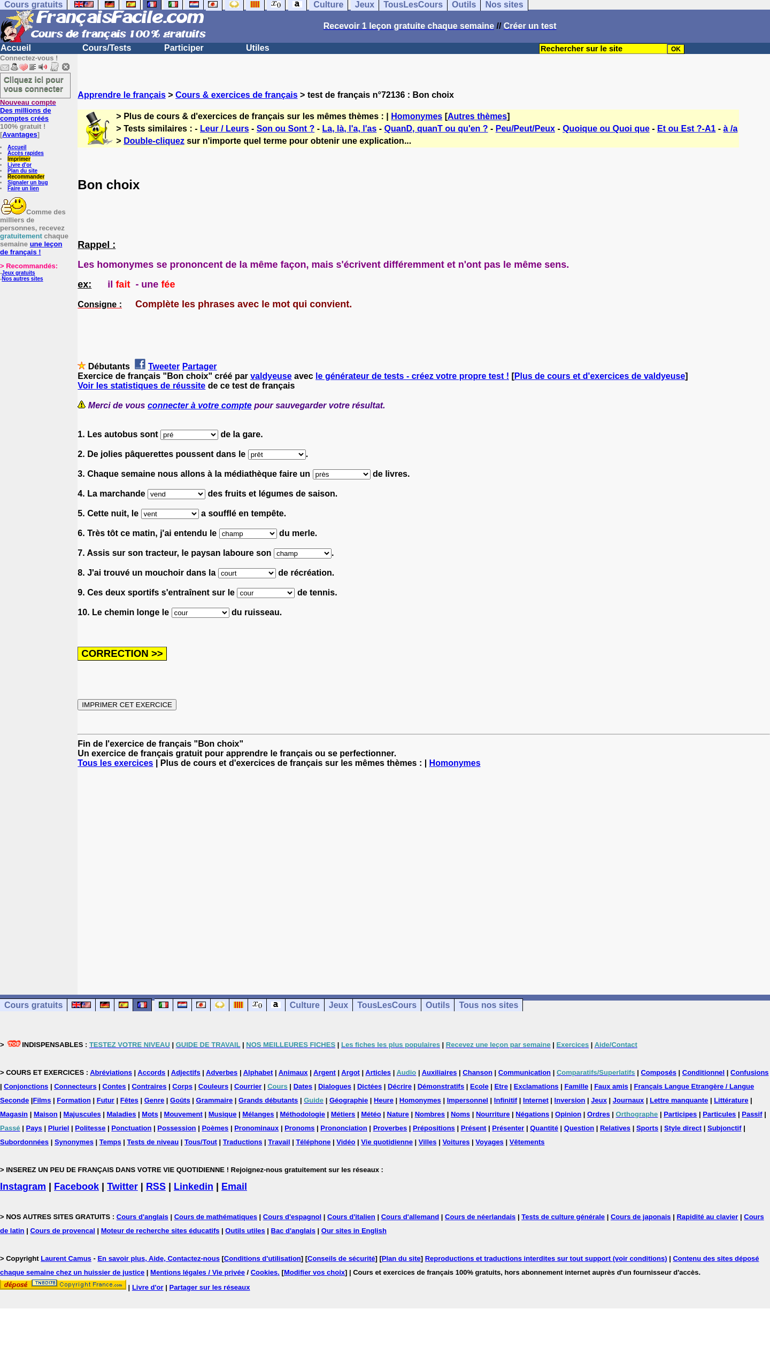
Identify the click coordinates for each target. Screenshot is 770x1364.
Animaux (293, 1072)
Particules (719, 1114)
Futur (105, 1100)
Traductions (243, 1142)
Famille (576, 1086)
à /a (730, 128)
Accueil (16, 47)
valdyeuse (270, 376)
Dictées (369, 1086)
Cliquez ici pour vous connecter (34, 84)
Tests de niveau (153, 1142)
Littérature (731, 1100)
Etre (501, 1086)
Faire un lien (23, 188)
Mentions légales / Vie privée (197, 1272)
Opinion (568, 1114)
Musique (223, 1114)
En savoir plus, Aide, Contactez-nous (158, 1258)
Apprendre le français (122, 94)
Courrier (247, 1086)
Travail (279, 1142)
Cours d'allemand (410, 1217)
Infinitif (505, 1100)
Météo (371, 1114)
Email (234, 1186)
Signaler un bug (27, 182)
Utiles (258, 47)
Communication (524, 1072)
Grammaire (214, 1100)
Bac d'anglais (293, 1231)
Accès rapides (25, 153)
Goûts (180, 1100)
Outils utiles (245, 1231)
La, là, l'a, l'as (349, 128)
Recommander (25, 177)
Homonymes (416, 116)
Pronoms (299, 1128)
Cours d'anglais (142, 1217)
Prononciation (343, 1128)
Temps (110, 1142)
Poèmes (215, 1128)
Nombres (430, 1114)
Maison (46, 1114)
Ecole (479, 1086)
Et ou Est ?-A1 (686, 128)
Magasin (14, 1114)
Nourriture (493, 1114)
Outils (438, 1005)
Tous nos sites (488, 1005)
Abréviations (111, 1072)
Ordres (598, 1114)
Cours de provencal (62, 1231)
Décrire (400, 1086)
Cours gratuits (33, 1005)
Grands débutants (268, 1100)
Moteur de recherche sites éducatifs (160, 1231)
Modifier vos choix (314, 1272)
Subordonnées (24, 1142)
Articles (378, 1072)
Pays (34, 1128)
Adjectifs (186, 1072)
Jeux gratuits (18, 273)
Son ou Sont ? (285, 128)
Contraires (149, 1086)
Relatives (615, 1128)
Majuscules (82, 1114)
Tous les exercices (115, 763)
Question (579, 1128)
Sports (647, 1128)
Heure (384, 1100)
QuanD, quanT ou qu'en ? (436, 128)
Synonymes (74, 1142)
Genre (154, 1100)
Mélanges (258, 1114)
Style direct (683, 1128)
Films (42, 1100)
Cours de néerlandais (480, 1217)
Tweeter (164, 366)
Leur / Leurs (224, 128)
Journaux (628, 1100)
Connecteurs (75, 1086)
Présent (474, 1128)
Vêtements (527, 1142)
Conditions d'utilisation (262, 1258)
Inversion (570, 1100)
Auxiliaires (439, 1072)
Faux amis (611, 1086)
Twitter (122, 1186)
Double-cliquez (154, 140)
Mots (150, 1114)
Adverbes (221, 1072)
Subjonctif (724, 1128)
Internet (536, 1100)
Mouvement (183, 1114)
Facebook (76, 1186)
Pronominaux (256, 1128)
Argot (350, 1072)
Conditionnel (703, 1072)
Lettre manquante (679, 1100)
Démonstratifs (441, 1086)
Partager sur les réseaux (209, 1287)
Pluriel (59, 1128)
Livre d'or (19, 165)
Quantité (544, 1128)
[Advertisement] (424, 872)
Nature (398, 1114)
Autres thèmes (477, 116)
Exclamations (536, 1086)
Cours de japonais (641, 1217)
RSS (156, 1186)
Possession (176, 1128)
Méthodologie (302, 1114)
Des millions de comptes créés (28, 110)
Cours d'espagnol (292, 1217)
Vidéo (345, 1142)
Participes (680, 1114)
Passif (752, 1114)
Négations (532, 1114)
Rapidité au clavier (707, 1217)
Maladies (121, 1114)
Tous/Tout (200, 1142)
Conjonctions (26, 1086)
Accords (151, 1072)
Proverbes (390, 1128)
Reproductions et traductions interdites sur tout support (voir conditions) (546, 1258)
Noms (460, 1114)
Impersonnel (467, 1100)
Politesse (90, 1128)
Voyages (489, 1142)
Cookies (264, 1272)
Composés (658, 1072)
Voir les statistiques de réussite (141, 385)
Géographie (348, 1100)
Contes (114, 1086)
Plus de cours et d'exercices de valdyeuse (600, 376)
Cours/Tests (106, 47)
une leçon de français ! (31, 248)
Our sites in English (354, 1231)
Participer (184, 47)
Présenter (508, 1128)
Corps (182, 1086)
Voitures (455, 1142)
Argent (324, 1072)
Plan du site (22, 171)
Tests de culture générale (563, 1217)
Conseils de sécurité (341, 1258)
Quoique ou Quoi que (606, 128)
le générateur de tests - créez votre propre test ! (412, 376)
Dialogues (334, 1086)
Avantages (19, 134)
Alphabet (258, 1072)
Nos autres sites (22, 279)
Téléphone (313, 1142)
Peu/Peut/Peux (525, 128)
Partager (199, 366)
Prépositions (434, 1128)
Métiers (343, 1114)
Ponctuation (131, 1128)
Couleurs (213, 1086)
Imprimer (18, 159)
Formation (74, 1100)
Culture (305, 1005)
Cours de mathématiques (215, 1217)
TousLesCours (387, 1005)
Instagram (23, 1186)
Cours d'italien (351, 1217)
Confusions (749, 1072)
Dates (303, 1086)
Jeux (338, 1005)
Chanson (477, 1072)
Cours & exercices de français (236, 94)
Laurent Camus (66, 1258)
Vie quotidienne (387, 1142)
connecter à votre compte (200, 405)
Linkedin (193, 1186)
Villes (428, 1142)
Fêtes (129, 1100)
